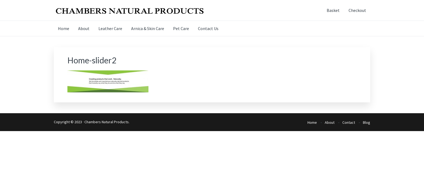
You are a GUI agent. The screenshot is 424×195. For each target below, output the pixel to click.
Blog (366, 122)
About (329, 122)
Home (312, 122)
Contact (348, 122)
